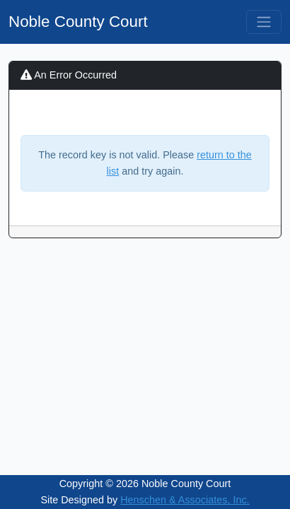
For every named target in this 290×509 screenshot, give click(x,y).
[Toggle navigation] (264, 22)
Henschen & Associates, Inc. (184, 499)
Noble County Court (78, 21)
